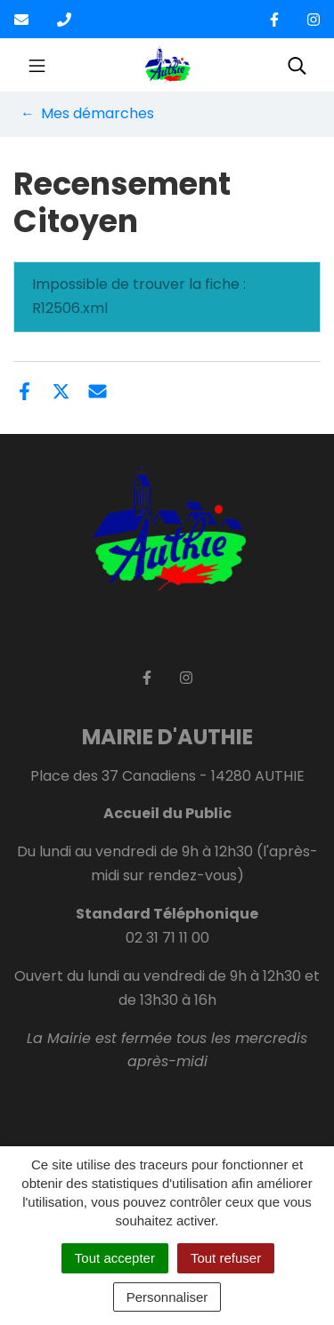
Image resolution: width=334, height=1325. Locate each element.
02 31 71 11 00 (167, 938)
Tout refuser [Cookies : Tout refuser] (226, 1257)
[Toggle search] (297, 64)
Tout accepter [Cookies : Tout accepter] (115, 1257)
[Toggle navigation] (37, 64)
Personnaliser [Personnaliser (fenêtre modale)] (167, 1297)
